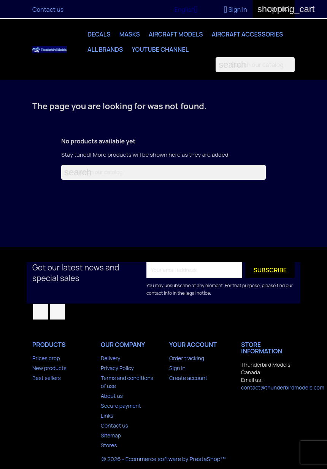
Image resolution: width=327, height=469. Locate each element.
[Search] (255, 64)
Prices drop (46, 358)
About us (112, 395)
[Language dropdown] (189, 10)
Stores (109, 445)
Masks (129, 34)
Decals (99, 34)
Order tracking (186, 358)
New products (49, 368)
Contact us (47, 9)
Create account (188, 378)
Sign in (177, 368)
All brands (105, 49)
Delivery (110, 358)
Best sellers (46, 378)
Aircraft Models (176, 34)
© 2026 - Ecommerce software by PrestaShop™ (163, 459)
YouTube (57, 312)
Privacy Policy (117, 368)
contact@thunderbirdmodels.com (282, 387)
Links (107, 415)
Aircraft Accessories (247, 34)
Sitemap (111, 435)
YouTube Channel (160, 49)
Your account (193, 344)
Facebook (40, 312)
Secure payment (121, 405)
